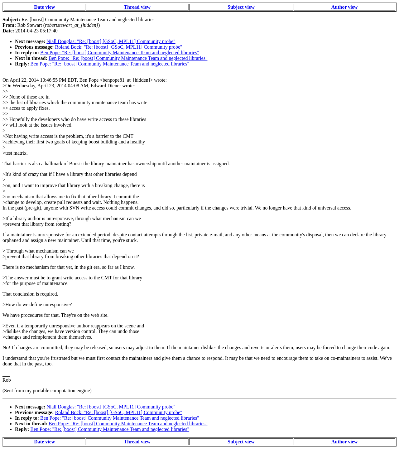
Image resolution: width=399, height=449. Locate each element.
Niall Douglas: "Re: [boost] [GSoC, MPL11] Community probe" (110, 41)
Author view (344, 7)
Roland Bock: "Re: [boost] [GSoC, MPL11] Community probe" (118, 47)
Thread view (137, 7)
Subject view (241, 7)
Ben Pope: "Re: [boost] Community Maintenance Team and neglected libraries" (119, 52)
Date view (44, 7)
